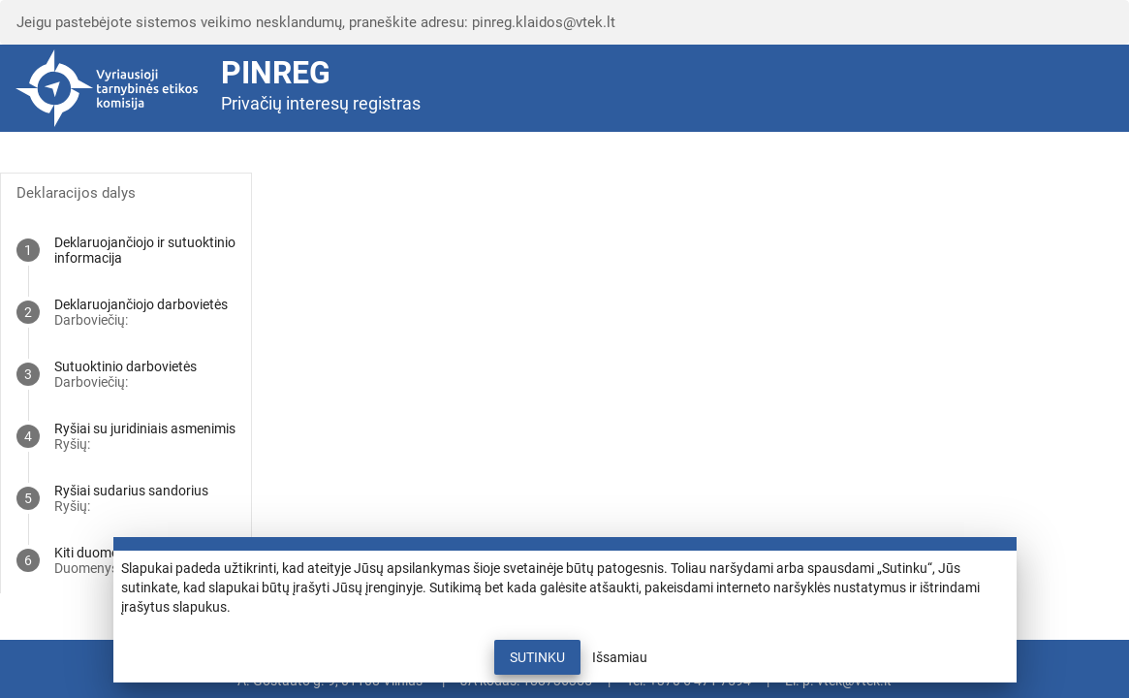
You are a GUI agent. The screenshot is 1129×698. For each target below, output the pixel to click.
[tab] (126, 250)
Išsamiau (619, 657)
